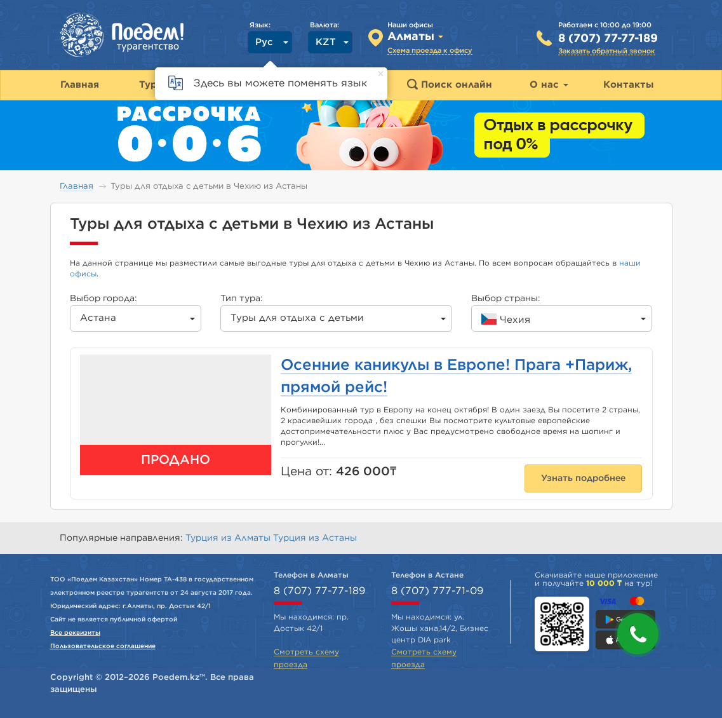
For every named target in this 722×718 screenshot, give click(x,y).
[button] (637, 633)
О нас (549, 85)
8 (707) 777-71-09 (437, 591)
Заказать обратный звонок (606, 51)
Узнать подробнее (583, 478)
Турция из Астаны (315, 538)
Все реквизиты (75, 633)
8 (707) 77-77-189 (608, 38)
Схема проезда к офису (429, 50)
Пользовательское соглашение (103, 646)
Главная (76, 186)
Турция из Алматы (229, 538)
